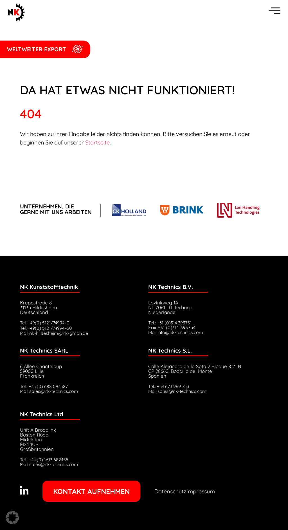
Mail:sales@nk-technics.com (49, 391)
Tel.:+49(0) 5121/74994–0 (44, 323)
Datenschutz (170, 491)
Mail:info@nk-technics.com (175, 332)
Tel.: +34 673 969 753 (168, 386)
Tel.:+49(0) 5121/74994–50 (46, 328)
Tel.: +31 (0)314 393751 (170, 323)
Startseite (97, 142)
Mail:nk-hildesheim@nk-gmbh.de (54, 333)
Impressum (200, 491)
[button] (12, 517)
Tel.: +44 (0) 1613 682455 (44, 459)
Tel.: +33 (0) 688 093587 (44, 386)
